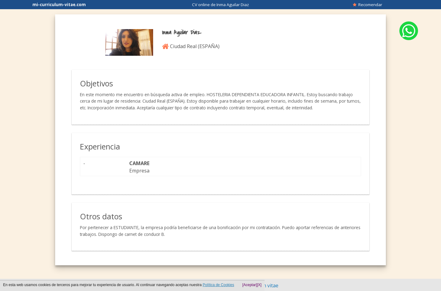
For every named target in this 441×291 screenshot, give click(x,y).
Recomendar (367, 4)
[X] (259, 285)
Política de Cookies (218, 285)
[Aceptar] (249, 285)
